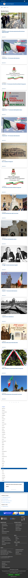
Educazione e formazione (5, 537)
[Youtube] (24, 519)
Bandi (3, 417)
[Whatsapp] (24, 520)
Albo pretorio (3, 563)
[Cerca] (26, 3)
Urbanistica (3, 477)
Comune (3, 420)
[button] (14, 576)
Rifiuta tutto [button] (17, 574)
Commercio (3, 418)
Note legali (3, 566)
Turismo (3, 473)
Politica (3, 453)
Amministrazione (4, 411)
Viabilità (3, 478)
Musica (3, 447)
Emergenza (3, 432)
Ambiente (3, 410)
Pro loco (3, 454)
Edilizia (3, 429)
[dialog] (14, 573)
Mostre (3, 446)
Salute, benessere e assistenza (6, 542)
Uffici (2, 527)
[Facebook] (22, 519)
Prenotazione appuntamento (19, 549)
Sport (2, 466)
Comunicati (17, 538)
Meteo (3, 442)
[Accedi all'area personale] (24, 1)
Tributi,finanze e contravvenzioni (6, 539)
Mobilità (3, 444)
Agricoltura (3, 408)
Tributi (3, 471)
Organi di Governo (4, 524)
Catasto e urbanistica (18, 528)
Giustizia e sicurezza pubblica (6, 538)
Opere (3, 449)
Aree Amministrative (5, 525)
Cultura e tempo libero (19, 525)
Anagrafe (3, 413)
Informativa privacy (4, 564)
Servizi (3, 459)
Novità (5, 7)
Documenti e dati (4, 532)
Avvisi (16, 540)
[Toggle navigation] (1, 3)
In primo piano (4, 437)
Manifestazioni (4, 441)
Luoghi (16, 543)
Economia (3, 427)
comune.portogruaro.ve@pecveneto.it (7, 556)
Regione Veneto (3, 1)
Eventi (16, 545)
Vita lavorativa (18, 527)
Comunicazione (4, 423)
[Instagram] (22, 520)
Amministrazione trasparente (6, 561)
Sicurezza (3, 461)
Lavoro (3, 439)
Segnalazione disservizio (19, 550)
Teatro (3, 470)
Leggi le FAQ (17, 552)
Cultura (3, 425)
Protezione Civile (4, 456)
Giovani (3, 435)
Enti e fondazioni (4, 528)
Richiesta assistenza (18, 553)
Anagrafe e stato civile (19, 524)
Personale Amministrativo (5, 531)
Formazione (3, 434)
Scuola (3, 458)
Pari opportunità (4, 451)
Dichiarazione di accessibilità (6, 567)
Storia (3, 468)
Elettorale (3, 430)
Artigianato (3, 415)
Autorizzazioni (4, 544)
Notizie (17, 537)
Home (2, 7)
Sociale (3, 463)
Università (3, 475)
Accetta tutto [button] (11, 574)
